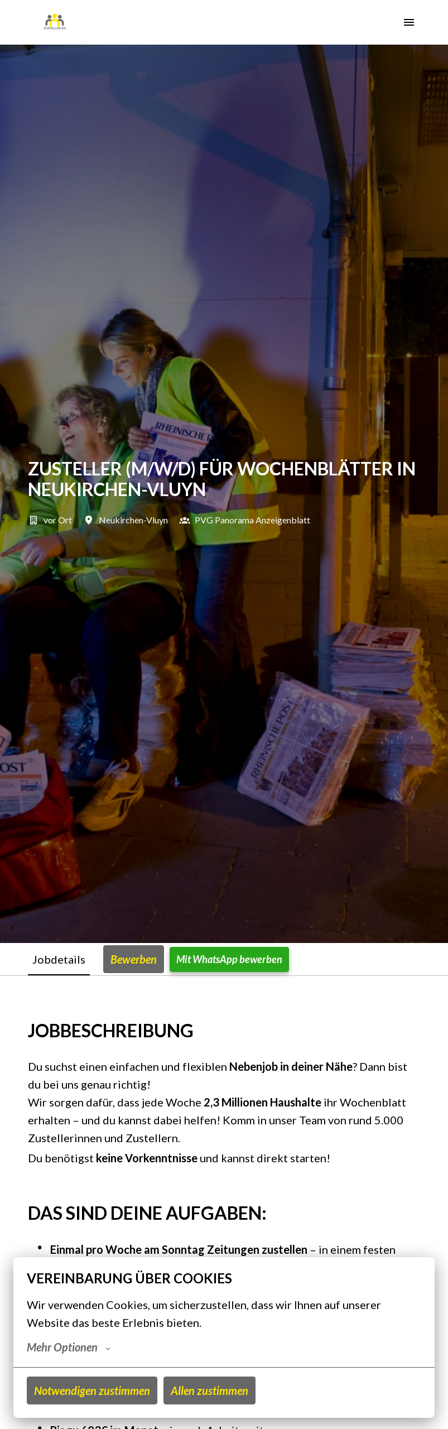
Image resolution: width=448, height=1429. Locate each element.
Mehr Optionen (68, 1347)
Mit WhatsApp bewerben (229, 959)
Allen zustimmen (209, 1390)
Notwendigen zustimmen (92, 1390)
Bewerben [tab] (133, 959)
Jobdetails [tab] (58, 959)
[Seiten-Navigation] (409, 22)
